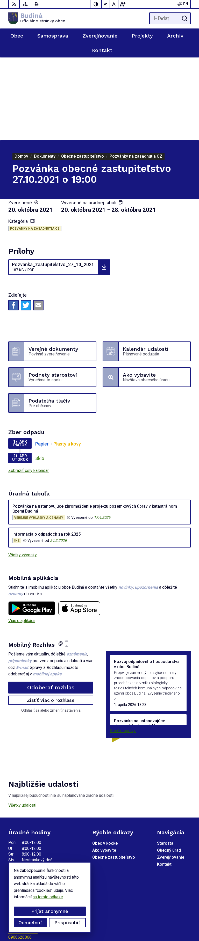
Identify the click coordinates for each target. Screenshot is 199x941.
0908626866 (20, 854)
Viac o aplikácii (21, 537)
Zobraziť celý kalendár (28, 387)
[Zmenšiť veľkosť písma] (106, 4)
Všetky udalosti (22, 722)
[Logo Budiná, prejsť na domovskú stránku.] (36, 18)
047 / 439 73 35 (23, 848)
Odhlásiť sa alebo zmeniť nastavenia (51, 627)
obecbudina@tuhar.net (28, 860)
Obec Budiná (179, 920)
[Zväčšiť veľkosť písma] (122, 4)
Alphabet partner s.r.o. (171, 913)
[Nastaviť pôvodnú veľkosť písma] (114, 4)
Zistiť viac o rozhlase (51, 617)
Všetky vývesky (22, 472)
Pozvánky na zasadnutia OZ (35, 146)
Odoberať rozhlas (50, 604)
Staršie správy (123, 647)
